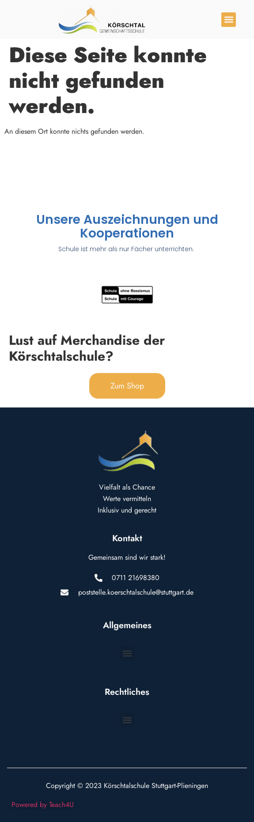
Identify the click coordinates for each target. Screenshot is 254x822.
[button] (228, 19)
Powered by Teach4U (42, 804)
